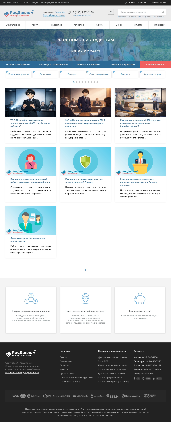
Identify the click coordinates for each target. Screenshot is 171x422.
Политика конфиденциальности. (22, 372)
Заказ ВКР (103, 361)
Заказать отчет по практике (112, 369)
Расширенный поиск (127, 17)
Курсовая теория (152, 74)
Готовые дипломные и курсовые (76, 377)
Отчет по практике (98, 74)
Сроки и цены (67, 373)
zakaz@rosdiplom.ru (143, 373)
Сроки (99, 24)
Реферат (72, 74)
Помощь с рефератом (122, 64)
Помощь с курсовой (88, 64)
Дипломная (45, 74)
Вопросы (125, 74)
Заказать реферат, (107, 377)
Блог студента (91, 50)
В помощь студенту (70, 381)
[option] (18, 74)
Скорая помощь (155, 64)
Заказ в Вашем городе (54, 15)
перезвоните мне (82, 15)
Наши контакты (159, 3)
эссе (119, 377)
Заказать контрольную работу (113, 381)
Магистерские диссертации (112, 365)
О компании (13, 24)
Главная (75, 50)
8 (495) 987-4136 (83, 12)
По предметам (144, 17)
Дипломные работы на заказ (112, 357)
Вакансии (159, 24)
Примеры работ (11, 3)
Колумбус (60, 12)
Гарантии (56, 24)
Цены (119, 24)
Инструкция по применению (55, 3)
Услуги (35, 24)
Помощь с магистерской (53, 64)
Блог (26, 3)
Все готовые (158, 17)
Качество (79, 24)
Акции (35, 3)
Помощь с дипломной (17, 64)
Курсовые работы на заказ (111, 373)
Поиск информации (18, 74)
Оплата (138, 24)
